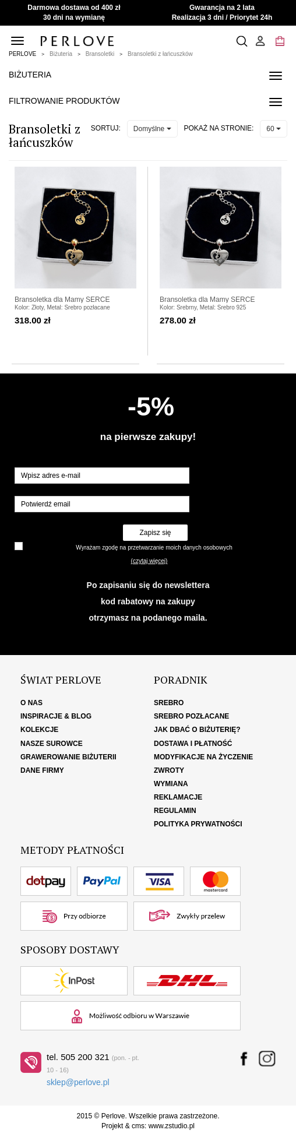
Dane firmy (42, 770)
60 (273, 129)
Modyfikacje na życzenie (203, 757)
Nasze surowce (51, 744)
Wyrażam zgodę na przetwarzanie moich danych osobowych (154, 547)
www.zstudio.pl (172, 1126)
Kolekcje (39, 730)
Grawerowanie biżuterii (68, 757)
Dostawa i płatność (193, 744)
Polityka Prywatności (198, 824)
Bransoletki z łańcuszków (160, 54)
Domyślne (152, 129)
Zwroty (169, 770)
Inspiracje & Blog (55, 716)
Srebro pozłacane (191, 716)
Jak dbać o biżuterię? (197, 730)
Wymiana (171, 784)
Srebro (169, 703)
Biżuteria (61, 54)
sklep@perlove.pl (78, 1082)
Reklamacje (178, 797)
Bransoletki (100, 54)
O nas (31, 703)
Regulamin (175, 811)
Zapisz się (155, 533)
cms (138, 1126)
